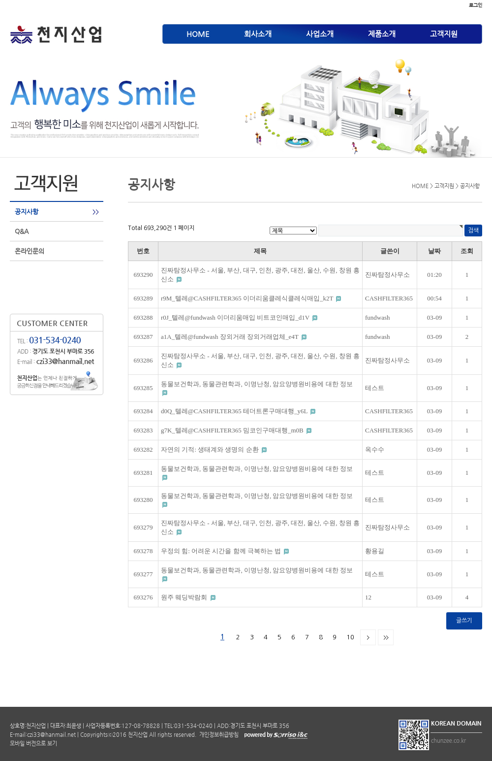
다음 (368, 637)
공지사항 (26, 211)
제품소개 (382, 34)
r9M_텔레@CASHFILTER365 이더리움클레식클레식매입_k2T (248, 298)
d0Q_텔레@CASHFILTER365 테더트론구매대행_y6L (235, 411)
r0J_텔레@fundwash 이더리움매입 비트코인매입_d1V (236, 317)
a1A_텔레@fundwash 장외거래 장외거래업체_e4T (230, 336)
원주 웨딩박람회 (185, 597)
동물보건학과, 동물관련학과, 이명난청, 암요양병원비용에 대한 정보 (257, 384)
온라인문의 (29, 251)
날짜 (434, 251)
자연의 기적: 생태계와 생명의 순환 (210, 449)
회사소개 (258, 34)
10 (350, 637)
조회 (467, 251)
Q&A (22, 231)
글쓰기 (464, 621)
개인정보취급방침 (218, 734)
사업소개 (320, 34)
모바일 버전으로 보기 (33, 743)
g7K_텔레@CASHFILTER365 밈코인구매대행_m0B (233, 430)
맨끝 (386, 637)
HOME (198, 34)
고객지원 (444, 34)
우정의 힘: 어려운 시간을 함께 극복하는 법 (221, 551)
